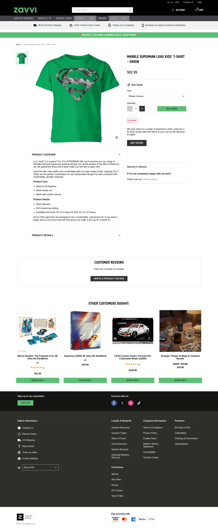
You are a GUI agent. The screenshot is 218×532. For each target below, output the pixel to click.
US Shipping (26, 440)
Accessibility (149, 452)
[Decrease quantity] (130, 108)
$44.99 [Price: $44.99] (85, 365)
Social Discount (119, 444)
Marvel (115, 474)
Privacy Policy (150, 433)
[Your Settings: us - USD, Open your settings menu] (173, 2)
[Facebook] (114, 405)
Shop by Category (24, 18)
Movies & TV (44, 18)
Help (200, 2)
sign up (25, 403)
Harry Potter (117, 496)
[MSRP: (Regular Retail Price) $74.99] (180, 364)
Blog (124, 18)
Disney (115, 485)
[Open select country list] (40, 467)
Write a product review (109, 278)
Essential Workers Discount (120, 456)
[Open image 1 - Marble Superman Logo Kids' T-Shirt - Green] (22, 58)
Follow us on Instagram (120, 25)
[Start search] (130, 10)
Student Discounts (121, 427)
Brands (102, 18)
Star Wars (116, 479)
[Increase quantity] (142, 108)
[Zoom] (117, 138)
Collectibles (180, 433)
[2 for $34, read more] (132, 120)
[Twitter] (122, 405)
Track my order (27, 452)
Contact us (188, 2)
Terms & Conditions (153, 427)
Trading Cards (64, 18)
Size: (129, 90)
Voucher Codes (119, 433)
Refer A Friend (119, 438)
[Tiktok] (139, 405)
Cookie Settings (28, 458)
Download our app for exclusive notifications (163, 25)
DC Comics (117, 490)
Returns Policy (27, 434)
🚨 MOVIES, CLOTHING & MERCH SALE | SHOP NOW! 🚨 (109, 35)
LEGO (91, 18)
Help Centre (26, 446)
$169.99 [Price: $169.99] (133, 370)
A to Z (114, 18)
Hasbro (80, 18)
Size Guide (135, 85)
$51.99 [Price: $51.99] (37, 373)
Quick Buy (44, 381)
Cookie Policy (150, 438)
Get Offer (136, 143)
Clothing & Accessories (186, 438)
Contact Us (25, 428)
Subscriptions (181, 444)
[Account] (178, 10)
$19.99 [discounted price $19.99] (180, 367)
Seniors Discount (120, 449)
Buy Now (171, 109)
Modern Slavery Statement (151, 445)
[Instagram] (130, 405)
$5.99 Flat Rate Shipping (46, 25)
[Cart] (200, 10)
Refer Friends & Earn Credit (84, 25)
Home (18, 44)
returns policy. (150, 179)
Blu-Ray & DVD (182, 427)
